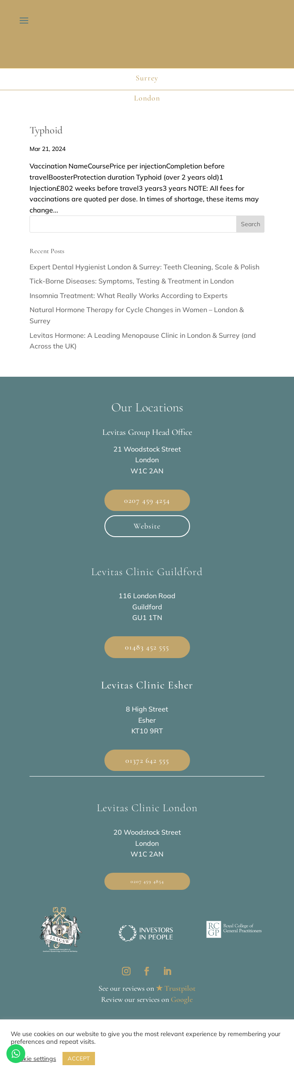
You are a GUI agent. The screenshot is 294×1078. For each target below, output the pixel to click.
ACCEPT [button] (79, 1058)
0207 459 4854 (147, 881)
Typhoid (46, 130)
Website (147, 526)
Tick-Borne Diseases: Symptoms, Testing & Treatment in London (132, 281)
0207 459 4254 (147, 500)
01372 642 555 (147, 760)
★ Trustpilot (176, 988)
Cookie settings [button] (34, 1059)
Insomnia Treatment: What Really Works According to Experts (129, 295)
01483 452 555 (147, 647)
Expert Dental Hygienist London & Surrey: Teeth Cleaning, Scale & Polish (144, 267)
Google (182, 999)
